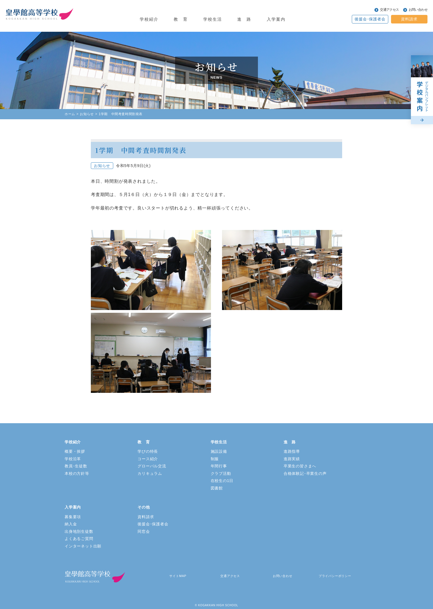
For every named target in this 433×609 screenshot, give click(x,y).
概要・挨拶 (75, 451)
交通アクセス (389, 10)
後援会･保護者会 (370, 19)
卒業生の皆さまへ (300, 466)
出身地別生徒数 (79, 531)
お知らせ (87, 114)
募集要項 (73, 517)
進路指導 (292, 451)
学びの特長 (148, 451)
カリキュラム (150, 473)
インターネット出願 (83, 546)
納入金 (71, 524)
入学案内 (276, 19)
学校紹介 (149, 19)
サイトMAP (177, 576)
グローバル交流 (152, 466)
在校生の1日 (222, 480)
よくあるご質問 (79, 538)
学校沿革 (73, 459)
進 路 (244, 19)
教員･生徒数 (76, 466)
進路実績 (292, 459)
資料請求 (409, 19)
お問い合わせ (418, 10)
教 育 (181, 19)
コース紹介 (148, 459)
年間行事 (219, 466)
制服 (215, 459)
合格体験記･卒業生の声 (305, 473)
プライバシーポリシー (335, 576)
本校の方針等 (77, 473)
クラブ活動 (221, 473)
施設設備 (219, 451)
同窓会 (144, 531)
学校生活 (212, 19)
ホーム (70, 114)
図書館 (217, 488)
